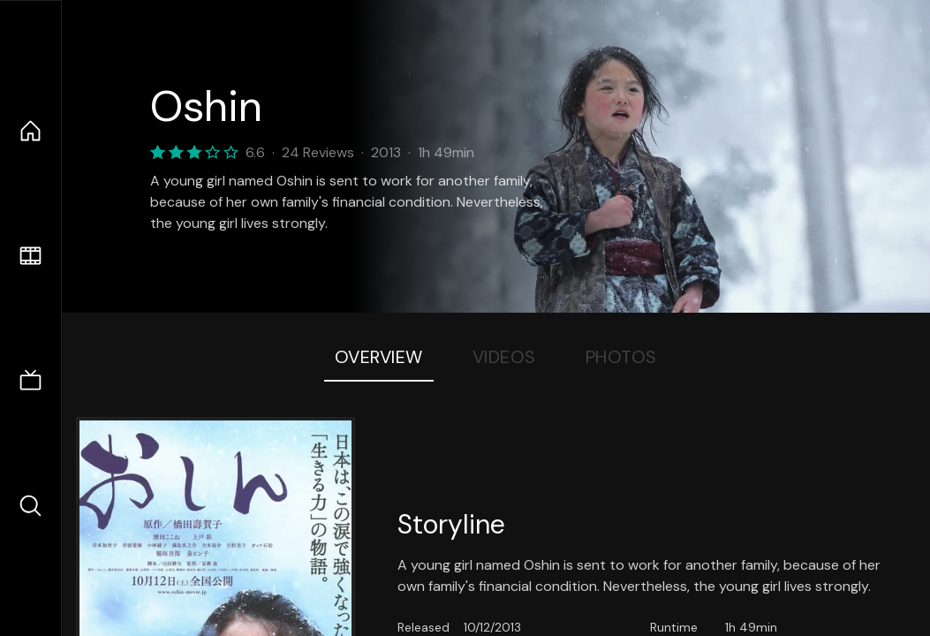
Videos (504, 356)
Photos (621, 356)
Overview (379, 356)
